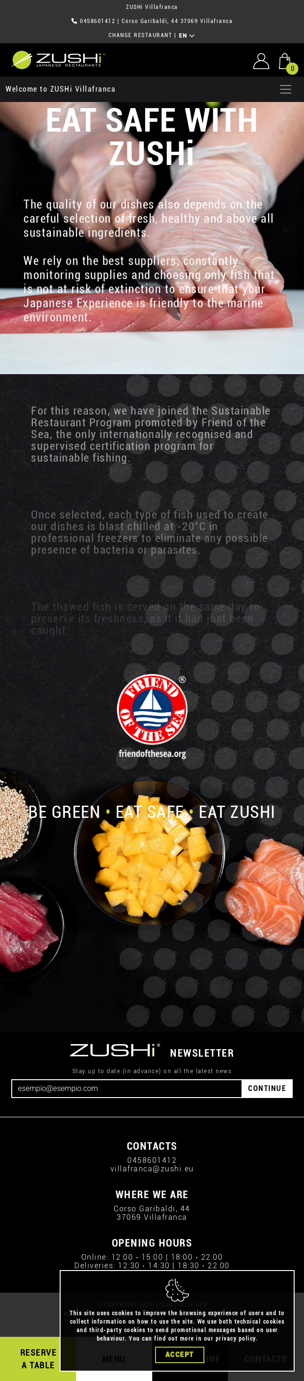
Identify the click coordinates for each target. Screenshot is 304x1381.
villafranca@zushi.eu (152, 1168)
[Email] (126, 1088)
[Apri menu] (285, 89)
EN (187, 35)
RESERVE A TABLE (38, 1359)
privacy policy (236, 1345)
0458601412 (97, 21)
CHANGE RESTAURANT (140, 35)
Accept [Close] (179, 1361)
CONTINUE (267, 1088)
